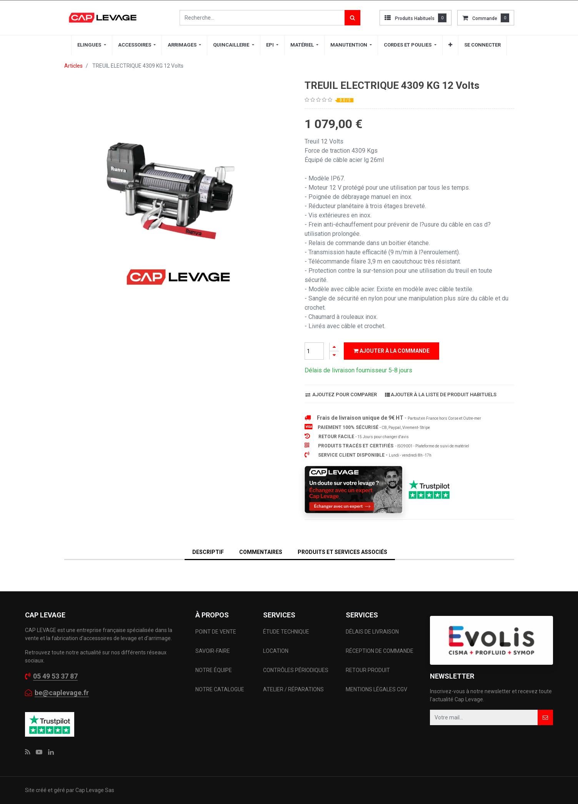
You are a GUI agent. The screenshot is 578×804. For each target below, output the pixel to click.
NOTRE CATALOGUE (219, 689)
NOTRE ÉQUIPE (213, 670)
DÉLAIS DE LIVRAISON (373, 632)
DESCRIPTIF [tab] (208, 552)
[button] (450, 45)
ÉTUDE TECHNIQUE (286, 632)
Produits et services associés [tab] (342, 552)
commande (484, 18)
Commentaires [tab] (260, 552)
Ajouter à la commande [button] (391, 351)
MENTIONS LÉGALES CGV (376, 689)
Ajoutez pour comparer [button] (341, 394)
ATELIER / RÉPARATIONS (293, 689)
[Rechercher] (352, 17)
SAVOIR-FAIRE (212, 651)
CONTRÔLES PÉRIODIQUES (295, 670)
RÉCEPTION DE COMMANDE (379, 651)
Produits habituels (415, 18)
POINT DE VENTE (215, 632)
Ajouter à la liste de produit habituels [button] (440, 394)
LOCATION (276, 651)
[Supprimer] (334, 355)
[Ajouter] (334, 347)
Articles (73, 66)
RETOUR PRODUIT (368, 670)
